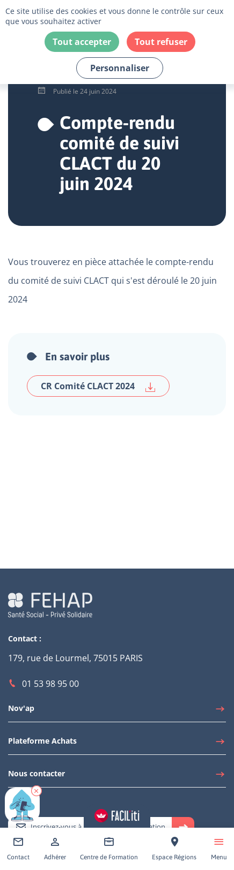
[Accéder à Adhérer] (55, 849)
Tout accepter (82, 42)
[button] (36, 790)
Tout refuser (161, 42)
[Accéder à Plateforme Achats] (117, 744)
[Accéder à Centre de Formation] (109, 849)
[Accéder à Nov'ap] (117, 711)
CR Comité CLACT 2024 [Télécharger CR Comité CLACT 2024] (98, 386)
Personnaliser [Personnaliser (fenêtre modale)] (119, 68)
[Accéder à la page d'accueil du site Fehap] (50, 604)
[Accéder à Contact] (18, 849)
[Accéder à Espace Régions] (174, 849)
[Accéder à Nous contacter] (117, 776)
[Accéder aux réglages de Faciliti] (117, 816)
